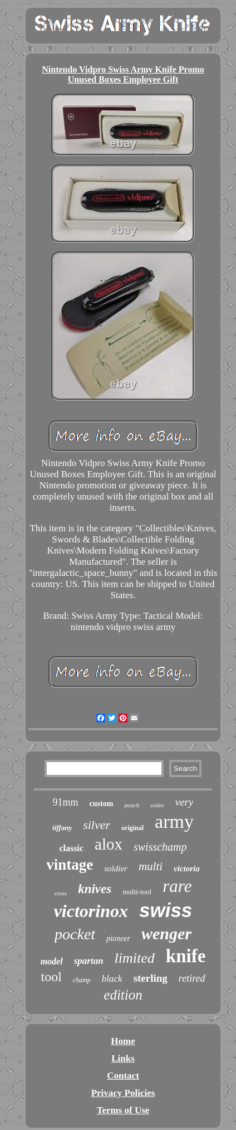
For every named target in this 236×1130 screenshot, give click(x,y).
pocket (75, 934)
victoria (187, 868)
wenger (166, 933)
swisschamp (160, 847)
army (174, 821)
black (112, 978)
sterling (151, 978)
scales (157, 805)
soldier (115, 868)
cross (61, 893)
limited (135, 958)
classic (71, 848)
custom (102, 803)
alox (108, 844)
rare (177, 886)
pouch (131, 805)
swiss (165, 910)
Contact (123, 1075)
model (52, 961)
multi (151, 866)
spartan (89, 961)
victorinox (91, 911)
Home (123, 1041)
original (132, 828)
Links (123, 1058)
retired (192, 978)
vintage (69, 864)
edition (123, 994)
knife (186, 956)
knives (94, 889)
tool (51, 976)
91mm (65, 802)
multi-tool (136, 891)
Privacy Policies (123, 1093)
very (184, 802)
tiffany (62, 827)
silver (96, 825)
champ (82, 980)
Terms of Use (123, 1110)
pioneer (118, 938)
